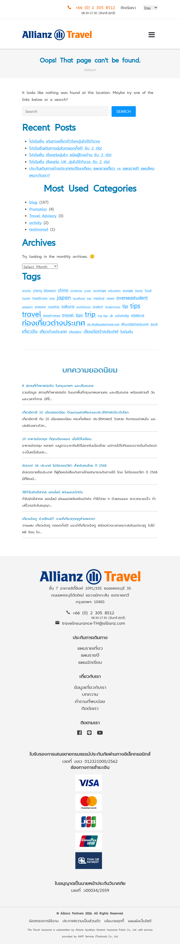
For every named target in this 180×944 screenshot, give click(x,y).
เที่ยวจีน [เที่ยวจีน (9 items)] (30, 331)
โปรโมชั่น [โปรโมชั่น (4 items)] (126, 331)
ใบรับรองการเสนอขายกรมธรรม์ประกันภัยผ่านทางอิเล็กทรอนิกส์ (90, 753)
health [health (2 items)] (26, 298)
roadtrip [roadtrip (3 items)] (53, 306)
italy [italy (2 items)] (52, 298)
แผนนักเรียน (90, 662)
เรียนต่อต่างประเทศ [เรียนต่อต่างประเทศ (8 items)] (101, 331)
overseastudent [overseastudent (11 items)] (132, 297)
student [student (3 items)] (98, 306)
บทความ (90, 694)
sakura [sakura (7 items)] (68, 306)
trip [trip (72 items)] (90, 313)
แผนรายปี (90, 654)
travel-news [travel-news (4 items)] (51, 315)
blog (33, 202)
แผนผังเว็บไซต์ (139, 920)
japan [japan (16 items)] (64, 297)
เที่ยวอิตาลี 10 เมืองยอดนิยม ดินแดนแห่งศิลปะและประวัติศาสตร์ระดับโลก (75, 412)
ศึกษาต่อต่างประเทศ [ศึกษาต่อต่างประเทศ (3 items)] (135, 324)
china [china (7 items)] (63, 290)
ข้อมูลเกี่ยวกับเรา (90, 687)
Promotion (38, 209)
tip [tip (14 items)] (125, 305)
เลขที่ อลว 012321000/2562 (90, 761)
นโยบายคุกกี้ (114, 920)
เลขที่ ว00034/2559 (90, 890)
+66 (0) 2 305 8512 (95, 7)
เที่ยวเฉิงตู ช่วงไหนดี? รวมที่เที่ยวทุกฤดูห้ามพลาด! (58, 518)
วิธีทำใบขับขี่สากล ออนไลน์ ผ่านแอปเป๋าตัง (52, 492)
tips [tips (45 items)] (135, 305)
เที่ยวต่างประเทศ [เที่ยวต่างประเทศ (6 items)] (53, 331)
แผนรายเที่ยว (90, 647)
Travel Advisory (42, 215)
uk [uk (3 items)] (111, 315)
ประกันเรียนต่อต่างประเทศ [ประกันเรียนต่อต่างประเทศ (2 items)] (103, 324)
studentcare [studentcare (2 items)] (112, 306)
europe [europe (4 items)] (128, 290)
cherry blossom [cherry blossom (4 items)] (44, 290)
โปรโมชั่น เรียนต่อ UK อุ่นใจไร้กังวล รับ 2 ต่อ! (69, 161)
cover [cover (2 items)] (87, 290)
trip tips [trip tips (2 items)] (103, 315)
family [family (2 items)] (139, 290)
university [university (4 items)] (122, 315)
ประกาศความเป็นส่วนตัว (81, 920)
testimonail (38, 229)
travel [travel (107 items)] (31, 313)
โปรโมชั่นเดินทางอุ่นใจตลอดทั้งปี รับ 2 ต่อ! (65, 148)
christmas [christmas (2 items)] (76, 290)
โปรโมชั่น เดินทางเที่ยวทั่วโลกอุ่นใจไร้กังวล (64, 141)
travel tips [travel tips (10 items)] (72, 314)
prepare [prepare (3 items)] (40, 306)
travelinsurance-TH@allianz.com (93, 622)
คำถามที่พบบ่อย (90, 701)
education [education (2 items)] (114, 290)
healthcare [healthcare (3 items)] (39, 298)
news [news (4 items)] (110, 298)
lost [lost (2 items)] (89, 298)
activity (35, 222)
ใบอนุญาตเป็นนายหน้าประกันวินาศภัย (90, 883)
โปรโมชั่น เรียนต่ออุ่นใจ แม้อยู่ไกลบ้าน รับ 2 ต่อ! (70, 154)
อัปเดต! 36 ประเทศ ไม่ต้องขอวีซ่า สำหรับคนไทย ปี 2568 (64, 465)
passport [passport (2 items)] (27, 306)
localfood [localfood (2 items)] (79, 298)
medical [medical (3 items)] (98, 298)
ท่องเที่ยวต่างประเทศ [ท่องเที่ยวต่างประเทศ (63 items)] (53, 322)
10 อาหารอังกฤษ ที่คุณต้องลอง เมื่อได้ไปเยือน (56, 438)
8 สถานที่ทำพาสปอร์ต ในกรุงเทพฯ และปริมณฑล (57, 385)
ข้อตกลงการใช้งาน (44, 920)
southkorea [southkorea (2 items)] (83, 306)
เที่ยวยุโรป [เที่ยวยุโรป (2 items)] (75, 331)
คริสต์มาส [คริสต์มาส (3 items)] (137, 315)
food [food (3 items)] (148, 290)
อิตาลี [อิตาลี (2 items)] (154, 324)
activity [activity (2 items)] (26, 290)
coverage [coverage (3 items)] (99, 290)
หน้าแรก (90, 69)
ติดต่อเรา (128, 7)
